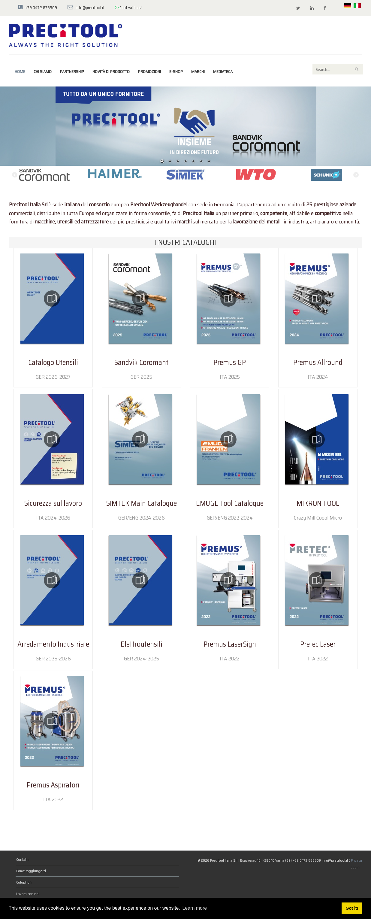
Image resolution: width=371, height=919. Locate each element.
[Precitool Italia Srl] (65, 35)
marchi (198, 71)
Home (20, 71)
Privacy (356, 860)
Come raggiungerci (31, 871)
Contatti (22, 859)
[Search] (337, 69)
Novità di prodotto (111, 71)
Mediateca (223, 71)
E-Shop (176, 71)
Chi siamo (43, 71)
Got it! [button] (351, 908)
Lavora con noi (27, 893)
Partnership (72, 71)
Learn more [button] (194, 908)
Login (355, 867)
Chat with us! (128, 7)
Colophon (24, 882)
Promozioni (149, 71)
